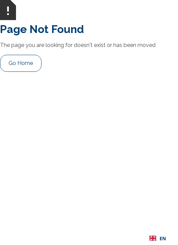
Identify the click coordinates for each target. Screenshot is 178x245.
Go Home (21, 63)
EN (157, 238)
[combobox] (157, 238)
